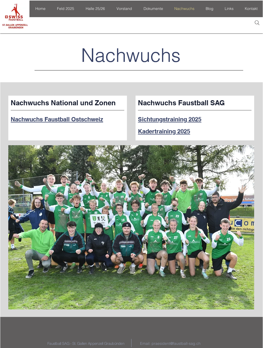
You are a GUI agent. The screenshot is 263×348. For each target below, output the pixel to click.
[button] (65, 8)
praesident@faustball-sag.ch (176, 343)
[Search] (257, 22)
